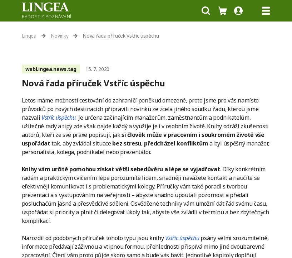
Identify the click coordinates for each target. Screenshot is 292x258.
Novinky (60, 35)
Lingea (29, 35)
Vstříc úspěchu (182, 238)
